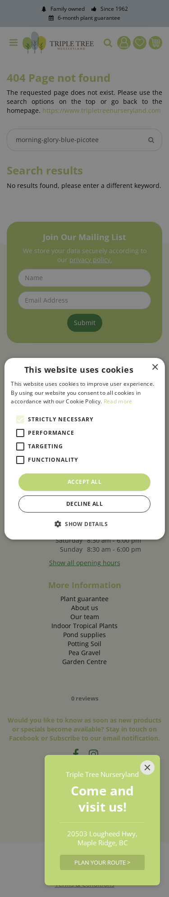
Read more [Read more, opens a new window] (118, 401)
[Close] (147, 767)
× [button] (154, 367)
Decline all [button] (84, 504)
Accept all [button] (84, 482)
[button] (84, 523)
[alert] (84, 448)
